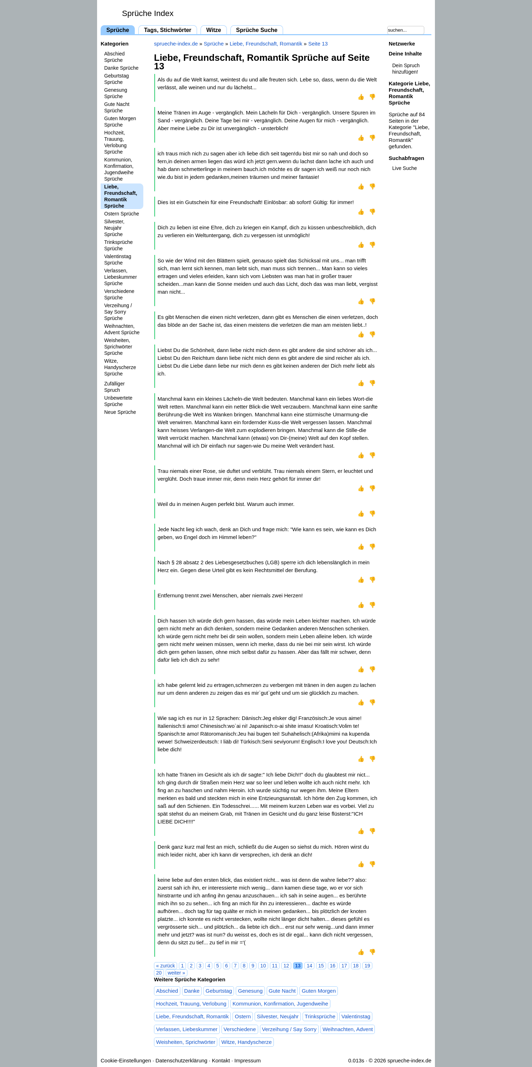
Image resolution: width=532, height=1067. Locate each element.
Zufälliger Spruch (114, 387)
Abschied (167, 991)
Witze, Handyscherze (246, 1042)
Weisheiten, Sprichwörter (185, 1042)
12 (286, 966)
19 (367, 966)
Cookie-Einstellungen (126, 1060)
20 (159, 973)
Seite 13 (318, 44)
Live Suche (404, 168)
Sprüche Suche (256, 30)
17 (344, 966)
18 (356, 966)
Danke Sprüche (121, 68)
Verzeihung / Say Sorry (289, 1029)
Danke (192, 991)
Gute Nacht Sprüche (116, 107)
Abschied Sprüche (114, 57)
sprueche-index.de (176, 44)
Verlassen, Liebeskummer (187, 1029)
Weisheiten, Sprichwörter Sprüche (118, 346)
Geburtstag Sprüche (116, 79)
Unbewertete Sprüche (118, 401)
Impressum (247, 1060)
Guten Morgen (319, 991)
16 (333, 966)
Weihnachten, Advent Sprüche (122, 329)
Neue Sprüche (120, 412)
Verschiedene (240, 1029)
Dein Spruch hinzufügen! (406, 69)
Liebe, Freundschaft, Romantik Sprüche (120, 196)
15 (321, 966)
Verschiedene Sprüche (119, 294)
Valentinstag (355, 1016)
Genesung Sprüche (115, 93)
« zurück (165, 966)
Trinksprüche (320, 1016)
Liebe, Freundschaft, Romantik (266, 44)
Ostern (243, 1016)
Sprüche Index (148, 13)
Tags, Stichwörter (167, 30)
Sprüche (117, 30)
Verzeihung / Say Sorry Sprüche (118, 312)
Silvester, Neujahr (278, 1016)
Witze (213, 30)
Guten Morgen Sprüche (120, 122)
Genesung (250, 991)
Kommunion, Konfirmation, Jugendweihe (280, 1004)
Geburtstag (219, 991)
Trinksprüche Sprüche (118, 245)
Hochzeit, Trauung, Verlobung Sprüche (115, 142)
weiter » (176, 973)
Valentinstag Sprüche (117, 260)
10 (263, 966)
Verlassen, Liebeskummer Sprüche (120, 277)
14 (309, 966)
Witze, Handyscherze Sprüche (120, 367)
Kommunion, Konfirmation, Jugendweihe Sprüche (119, 169)
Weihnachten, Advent (348, 1029)
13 (298, 966)
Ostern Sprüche (121, 214)
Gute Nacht (282, 991)
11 (275, 966)
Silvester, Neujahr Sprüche (114, 228)
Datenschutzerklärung (181, 1060)
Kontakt (221, 1060)
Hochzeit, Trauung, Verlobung (191, 1004)
